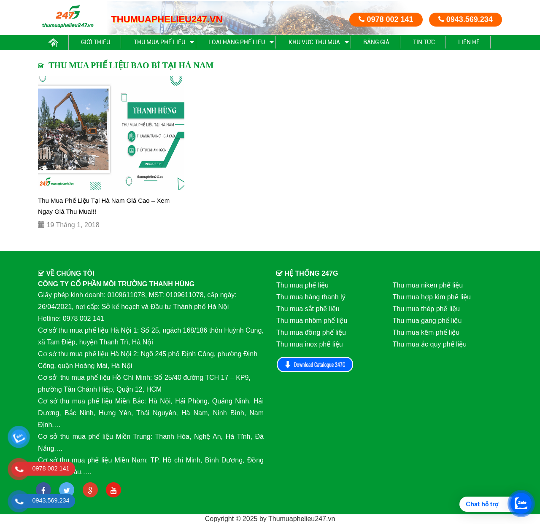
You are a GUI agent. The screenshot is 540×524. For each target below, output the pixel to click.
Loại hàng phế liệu (236, 42)
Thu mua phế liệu (159, 42)
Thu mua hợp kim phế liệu (432, 297)
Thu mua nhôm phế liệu (311, 320)
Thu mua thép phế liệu (426, 308)
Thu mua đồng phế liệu (311, 332)
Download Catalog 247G (315, 364)
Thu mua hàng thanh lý (311, 297)
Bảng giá (376, 42)
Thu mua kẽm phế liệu (426, 332)
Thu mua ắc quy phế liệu (430, 344)
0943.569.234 (465, 19)
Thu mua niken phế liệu (428, 285)
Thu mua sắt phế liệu (308, 308)
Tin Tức (424, 42)
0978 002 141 (386, 19)
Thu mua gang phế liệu (427, 320)
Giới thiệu (95, 42)
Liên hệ (469, 42)
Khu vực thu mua (314, 42)
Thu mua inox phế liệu (309, 344)
